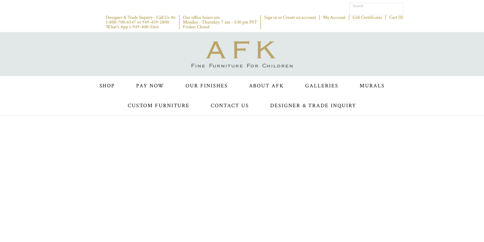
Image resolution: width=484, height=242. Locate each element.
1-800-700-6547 (121, 22)
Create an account (299, 17)
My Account (334, 17)
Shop (107, 85)
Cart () (396, 17)
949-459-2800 (155, 22)
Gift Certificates (367, 17)
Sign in (270, 17)
